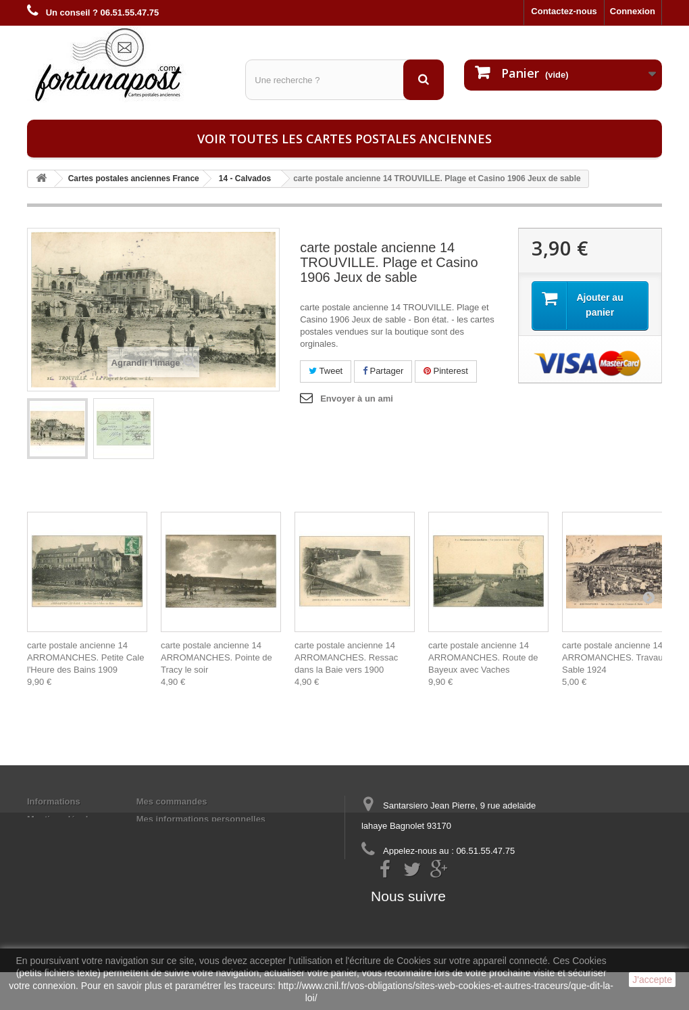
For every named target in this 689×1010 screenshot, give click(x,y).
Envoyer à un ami (356, 398)
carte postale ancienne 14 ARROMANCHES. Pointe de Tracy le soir (216, 657)
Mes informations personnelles (200, 819)
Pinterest (446, 371)
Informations (53, 801)
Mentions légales (62, 819)
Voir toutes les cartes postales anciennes (344, 138)
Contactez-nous (564, 11)
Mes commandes (171, 801)
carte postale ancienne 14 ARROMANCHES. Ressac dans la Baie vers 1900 (346, 657)
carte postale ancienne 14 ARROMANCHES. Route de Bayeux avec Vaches (483, 657)
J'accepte (652, 979)
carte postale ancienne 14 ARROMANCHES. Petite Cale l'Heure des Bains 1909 (85, 657)
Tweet (325, 371)
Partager (383, 371)
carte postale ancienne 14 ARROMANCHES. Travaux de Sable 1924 (621, 657)
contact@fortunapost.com (465, 876)
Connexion (632, 11)
